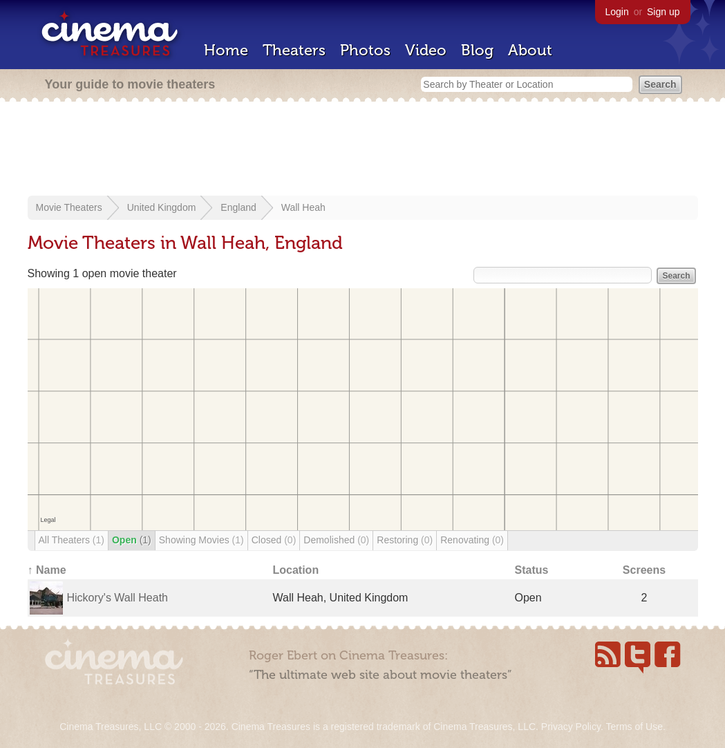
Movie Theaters (69, 207)
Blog (477, 50)
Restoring (405, 539)
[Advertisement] (363, 150)
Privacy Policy (571, 726)
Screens (644, 570)
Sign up (663, 11)
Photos (365, 50)
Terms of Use (633, 726)
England (238, 207)
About (530, 50)
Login (617, 11)
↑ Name (47, 570)
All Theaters (71, 539)
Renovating (472, 539)
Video (425, 50)
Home (226, 50)
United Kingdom (161, 207)
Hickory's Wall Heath (118, 598)
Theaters (294, 50)
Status (532, 570)
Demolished (336, 539)
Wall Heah (303, 207)
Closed (274, 539)
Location (296, 570)
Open (131, 539)
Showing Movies (201, 539)
